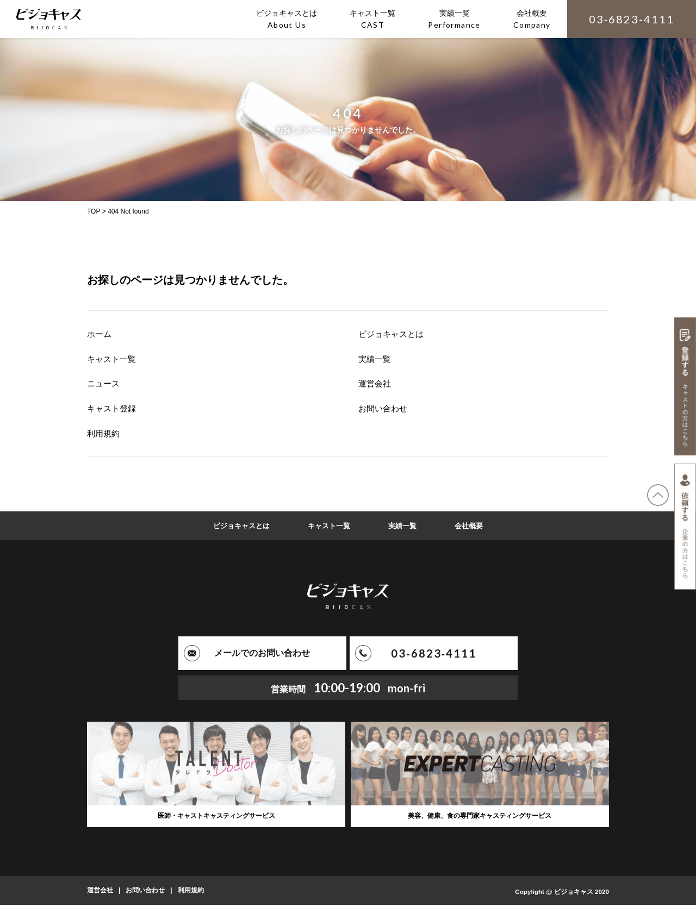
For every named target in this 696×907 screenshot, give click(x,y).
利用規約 (104, 433)
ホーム (100, 334)
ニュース (104, 383)
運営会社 (375, 383)
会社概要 (473, 525)
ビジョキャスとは (393, 334)
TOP (93, 211)
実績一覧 (375, 359)
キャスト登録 (113, 408)
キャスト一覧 (113, 359)
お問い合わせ (384, 408)
